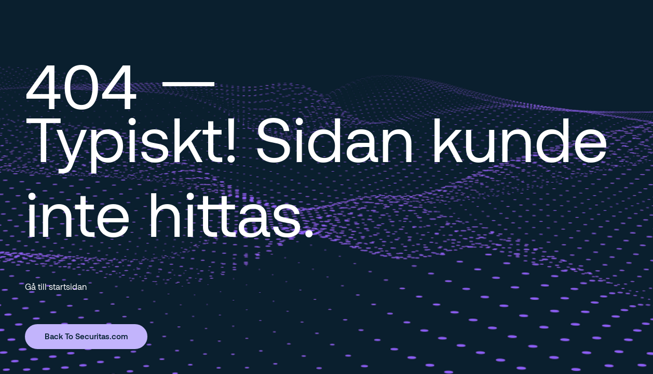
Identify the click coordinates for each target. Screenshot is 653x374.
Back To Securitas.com (86, 336)
